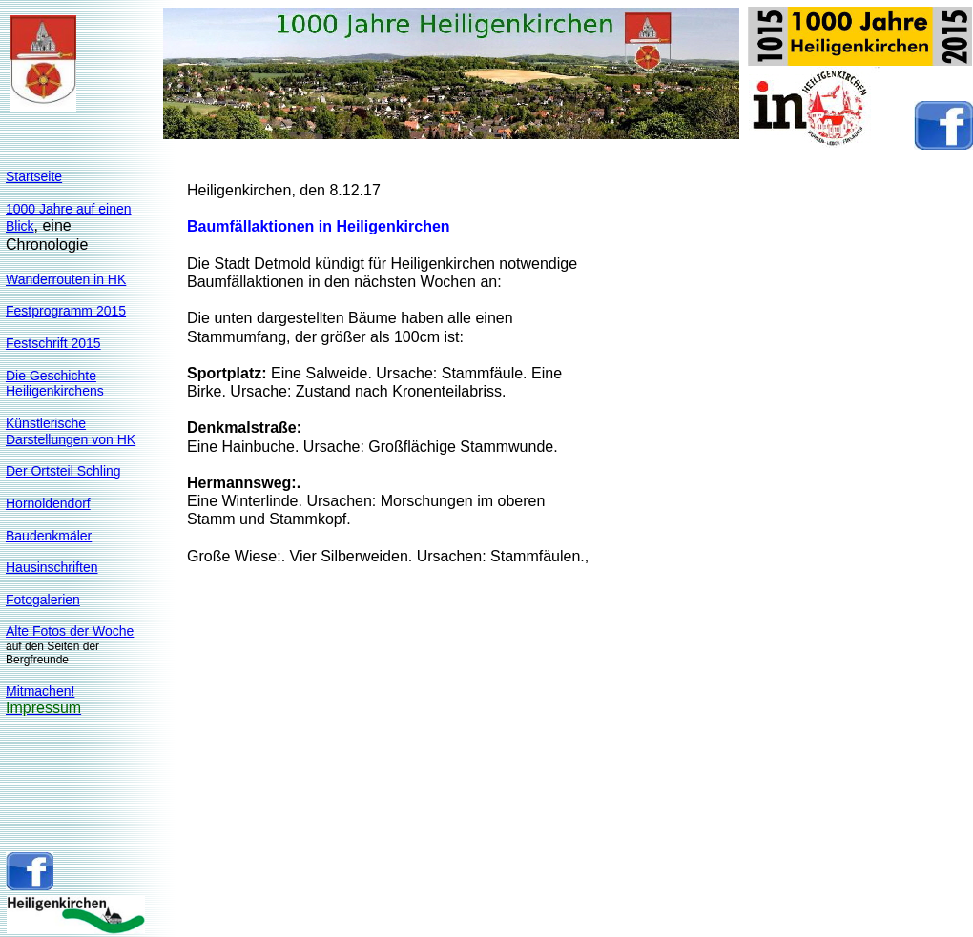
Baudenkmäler (49, 535)
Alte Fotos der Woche (70, 631)
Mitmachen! (40, 691)
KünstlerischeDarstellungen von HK (70, 431)
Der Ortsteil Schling (63, 471)
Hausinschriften (52, 567)
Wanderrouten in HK (66, 279)
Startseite (34, 176)
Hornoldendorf (48, 503)
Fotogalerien (43, 599)
